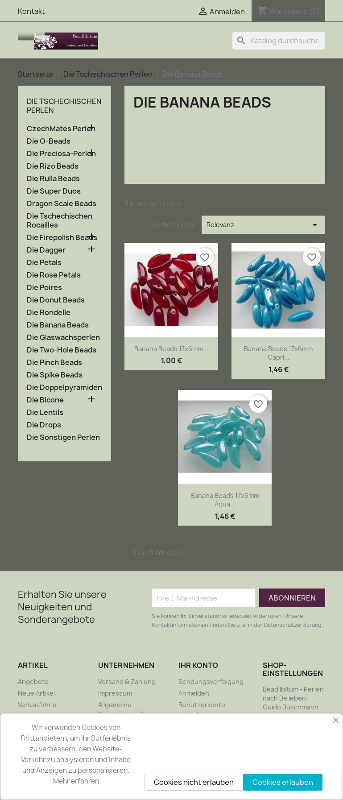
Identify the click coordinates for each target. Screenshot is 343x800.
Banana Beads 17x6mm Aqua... (224, 500)
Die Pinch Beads (54, 362)
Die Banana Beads (58, 325)
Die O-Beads (48, 141)
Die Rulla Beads (53, 178)
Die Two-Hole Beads (61, 350)
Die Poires (44, 287)
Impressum (115, 693)
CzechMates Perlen (61, 128)
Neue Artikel (36, 693)
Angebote (33, 681)
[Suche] (278, 41)
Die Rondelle (48, 312)
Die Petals (44, 262)
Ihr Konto (198, 665)
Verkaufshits (37, 705)
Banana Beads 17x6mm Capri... (278, 353)
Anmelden (193, 693)
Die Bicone (45, 400)
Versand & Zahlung (127, 681)
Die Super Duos (54, 191)
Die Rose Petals (54, 275)
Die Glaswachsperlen (63, 337)
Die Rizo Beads (53, 166)
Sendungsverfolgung (211, 681)
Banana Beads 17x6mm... (171, 348)
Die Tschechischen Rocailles (59, 220)
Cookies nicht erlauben (194, 782)
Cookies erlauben (282, 782)
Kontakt (31, 11)
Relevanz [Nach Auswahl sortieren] (263, 225)
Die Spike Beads (55, 375)
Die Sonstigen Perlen (63, 437)
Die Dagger (46, 250)
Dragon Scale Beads (61, 203)
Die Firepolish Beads (62, 237)
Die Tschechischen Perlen (64, 105)
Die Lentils (45, 412)
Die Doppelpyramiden (64, 387)
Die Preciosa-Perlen (61, 153)
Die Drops (44, 425)
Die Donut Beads (56, 300)
